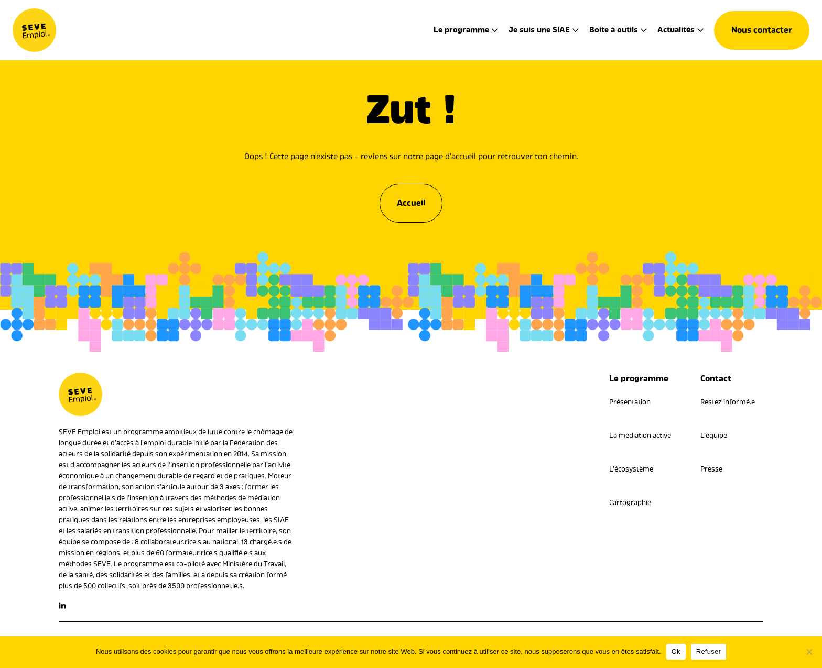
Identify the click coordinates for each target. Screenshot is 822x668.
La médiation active (640, 435)
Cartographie (630, 502)
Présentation (630, 402)
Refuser (708, 651)
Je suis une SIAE (539, 30)
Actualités (676, 30)
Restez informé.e (727, 402)
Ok (676, 651)
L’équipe (713, 435)
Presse (711, 469)
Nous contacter (761, 30)
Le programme (461, 30)
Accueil (411, 200)
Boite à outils (613, 30)
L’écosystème (631, 469)
